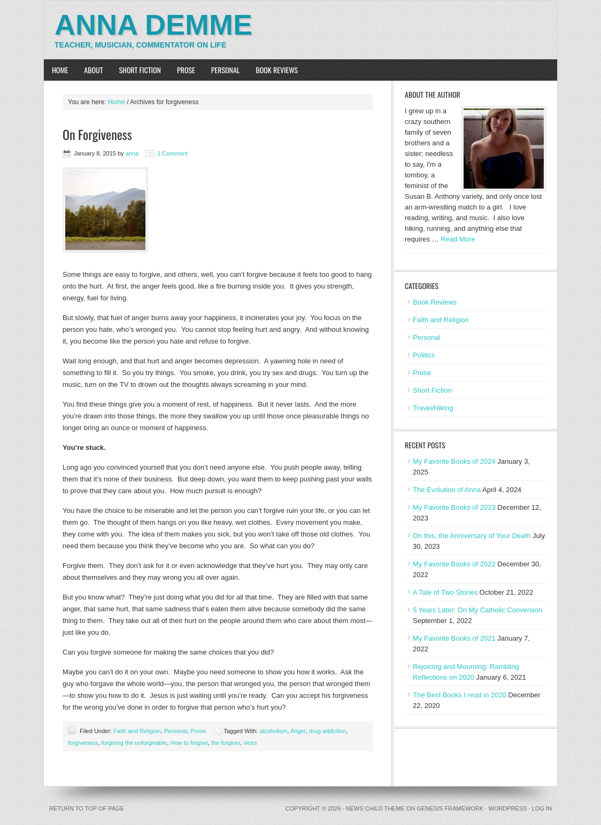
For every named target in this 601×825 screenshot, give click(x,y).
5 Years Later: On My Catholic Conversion (477, 610)
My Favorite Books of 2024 (454, 461)
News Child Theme (375, 808)
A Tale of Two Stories (445, 592)
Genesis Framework (450, 808)
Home (60, 69)
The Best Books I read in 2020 (459, 695)
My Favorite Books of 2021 (454, 638)
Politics (424, 355)
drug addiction (327, 731)
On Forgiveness (97, 134)
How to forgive (188, 743)
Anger (298, 731)
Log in (542, 808)
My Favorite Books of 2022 (454, 564)
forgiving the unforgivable (134, 743)
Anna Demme (153, 25)
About (93, 69)
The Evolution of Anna (447, 490)
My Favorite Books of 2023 (454, 507)
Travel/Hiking (433, 408)
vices (250, 743)
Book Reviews (277, 69)
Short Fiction (140, 69)
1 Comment (172, 153)
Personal (225, 69)
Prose (186, 69)
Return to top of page (86, 808)
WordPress (507, 808)
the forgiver (225, 743)
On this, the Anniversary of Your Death (471, 536)
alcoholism (273, 731)
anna (132, 153)
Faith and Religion (137, 731)
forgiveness (83, 743)
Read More (458, 239)
